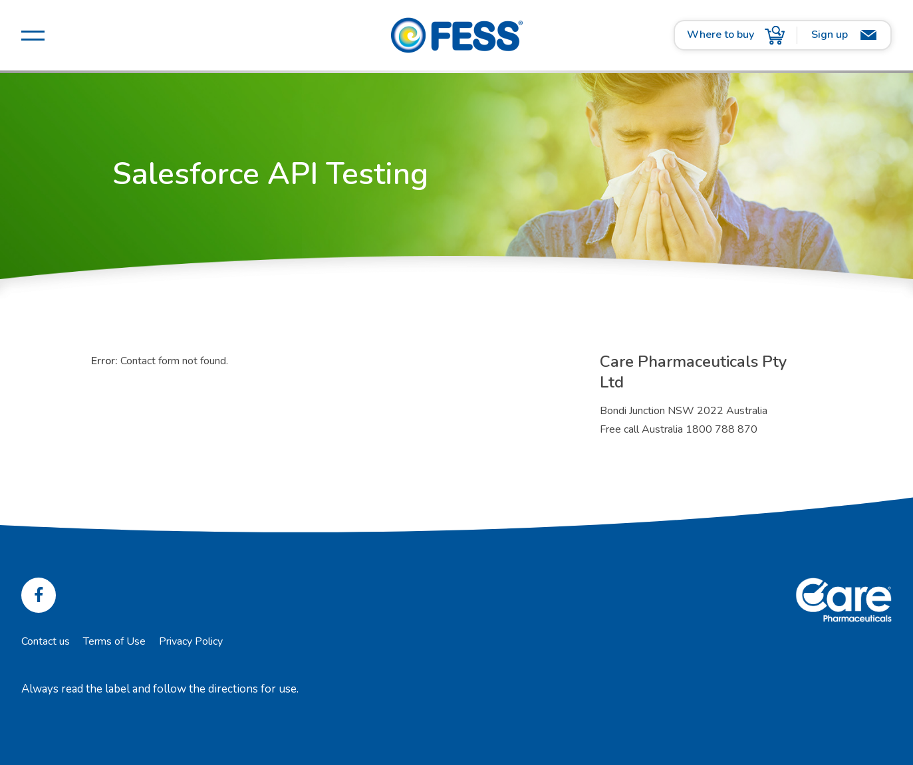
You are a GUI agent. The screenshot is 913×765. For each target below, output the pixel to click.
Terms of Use (114, 641)
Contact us (45, 641)
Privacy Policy (191, 641)
